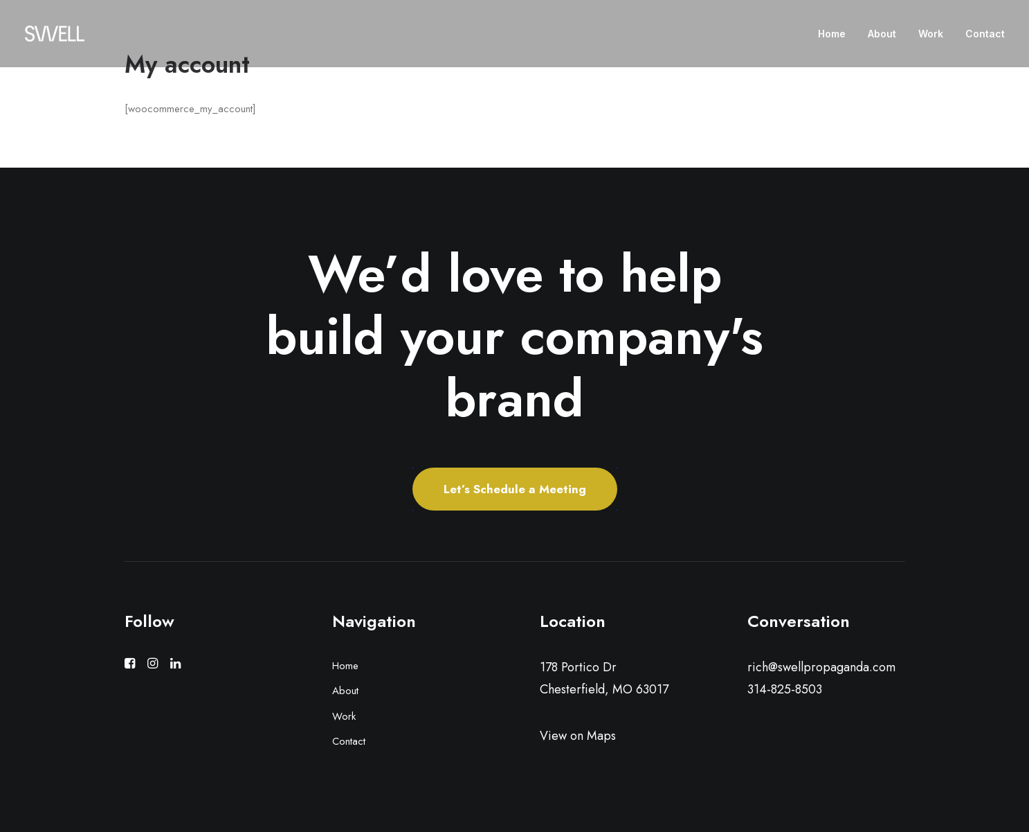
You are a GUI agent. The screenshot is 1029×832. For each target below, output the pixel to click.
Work (930, 33)
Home (832, 33)
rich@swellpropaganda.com (821, 667)
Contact (985, 33)
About (882, 33)
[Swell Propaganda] (54, 33)
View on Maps (578, 736)
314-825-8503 (784, 689)
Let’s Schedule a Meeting (515, 489)
